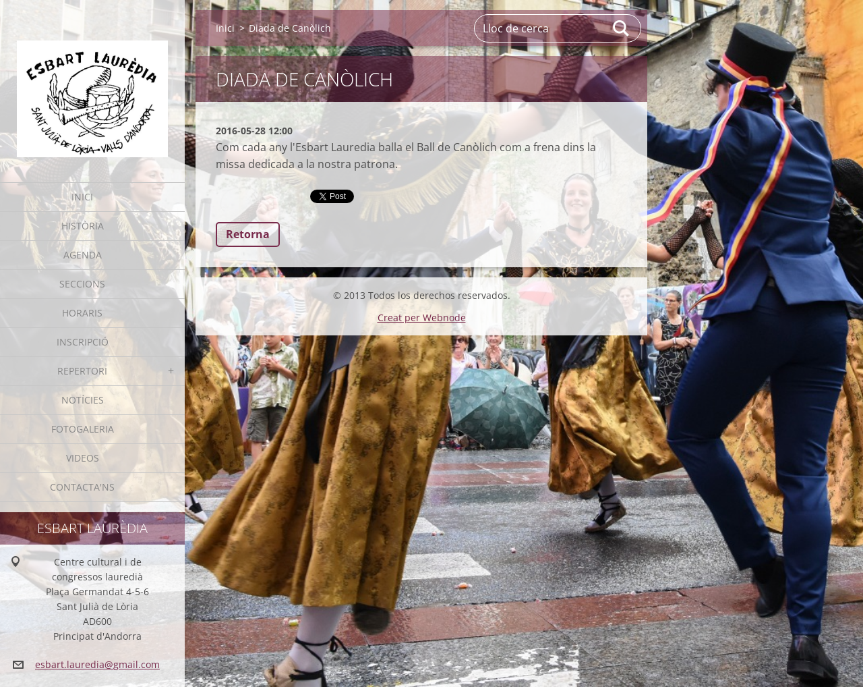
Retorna (248, 234)
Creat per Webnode (422, 317)
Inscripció (83, 341)
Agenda (82, 254)
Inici (82, 196)
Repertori (82, 370)
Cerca (621, 28)
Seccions (82, 283)
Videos (82, 457)
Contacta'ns (82, 486)
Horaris (82, 312)
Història (82, 225)
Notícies (82, 399)
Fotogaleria (82, 428)
